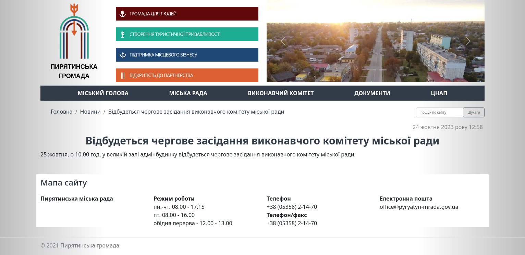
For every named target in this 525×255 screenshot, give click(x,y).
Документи (372, 93)
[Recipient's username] (439, 112)
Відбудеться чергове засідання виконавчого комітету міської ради (196, 111)
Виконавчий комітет (281, 93)
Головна (62, 111)
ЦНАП (439, 93)
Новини (90, 111)
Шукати (473, 112)
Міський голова (103, 93)
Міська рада (188, 93)
